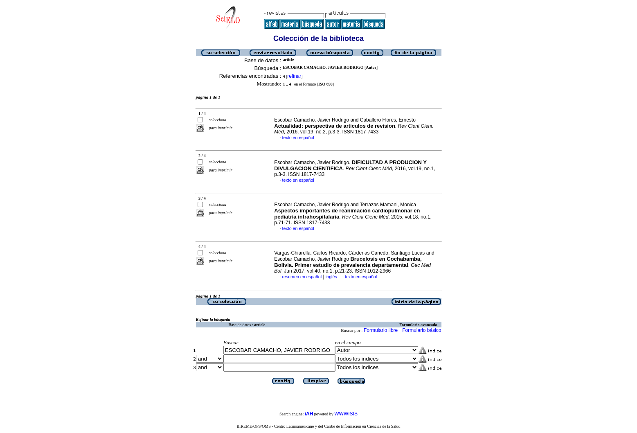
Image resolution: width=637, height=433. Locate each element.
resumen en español (302, 276)
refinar (294, 76)
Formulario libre (381, 330)
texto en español (298, 137)
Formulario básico (421, 330)
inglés (331, 276)
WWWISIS (346, 414)
